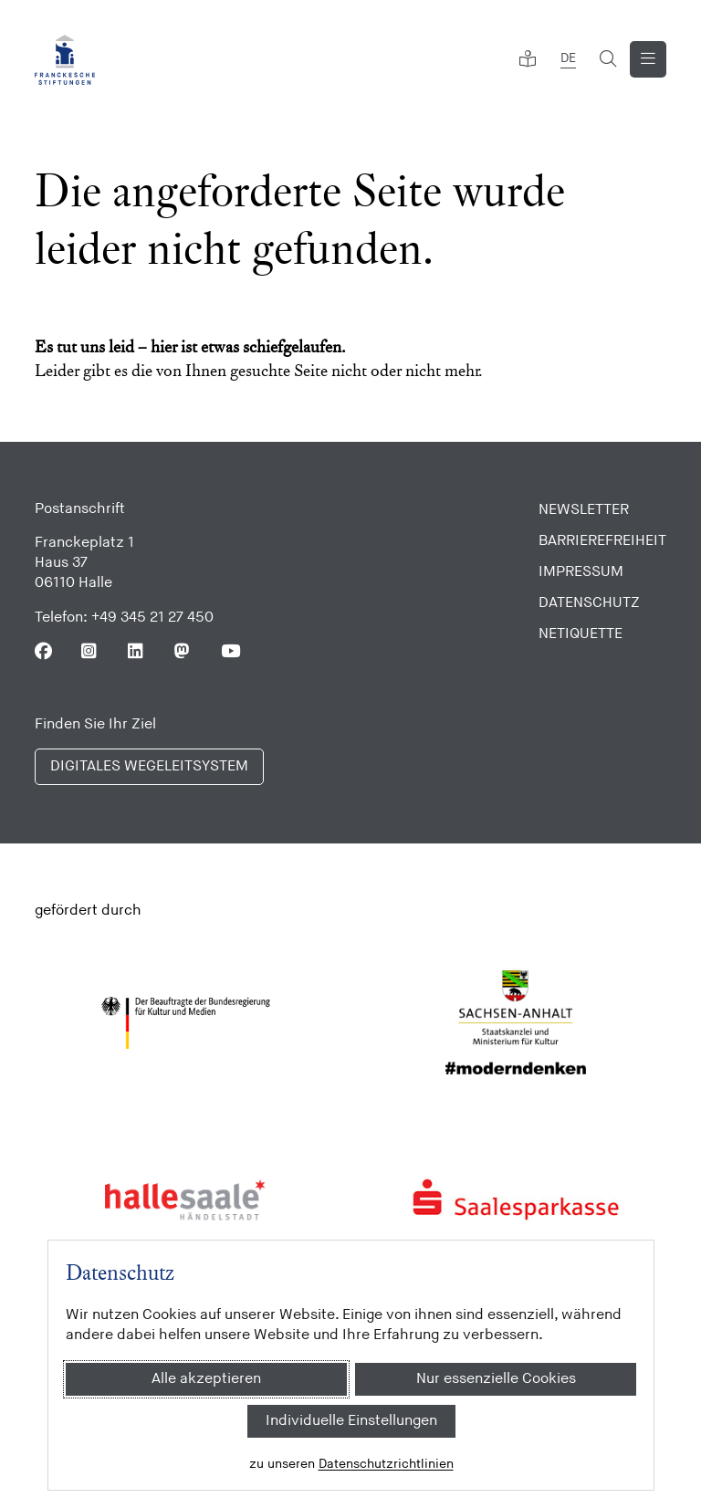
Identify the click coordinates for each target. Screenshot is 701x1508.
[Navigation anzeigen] (648, 59)
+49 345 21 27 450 (152, 617)
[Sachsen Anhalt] (516, 1023)
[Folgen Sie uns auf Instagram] (90, 651)
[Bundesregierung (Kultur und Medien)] (185, 1023)
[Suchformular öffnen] (608, 59)
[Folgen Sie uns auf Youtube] (229, 651)
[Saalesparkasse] (516, 1199)
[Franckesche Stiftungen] (65, 60)
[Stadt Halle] (185, 1199)
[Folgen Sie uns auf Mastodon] (183, 651)
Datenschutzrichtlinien (385, 1463)
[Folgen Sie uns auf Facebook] (43, 651)
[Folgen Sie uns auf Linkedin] (136, 651)
